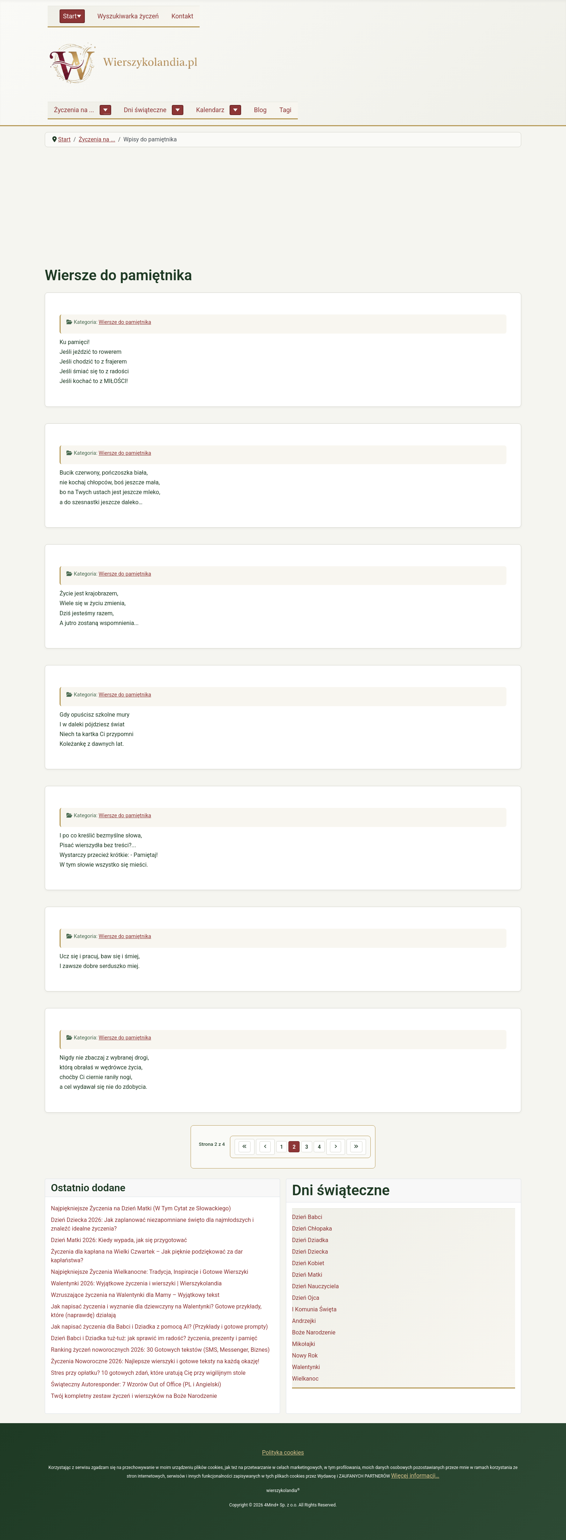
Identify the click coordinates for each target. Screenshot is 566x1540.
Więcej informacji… (415, 1475)
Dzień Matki (307, 1275)
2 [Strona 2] (293, 1147)
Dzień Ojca (305, 1298)
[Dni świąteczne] (177, 110)
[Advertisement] (283, 207)
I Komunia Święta (314, 1310)
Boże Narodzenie (313, 1333)
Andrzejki (304, 1321)
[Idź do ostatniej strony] (358, 1147)
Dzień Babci (307, 1217)
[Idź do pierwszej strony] (242, 1147)
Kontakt (182, 16)
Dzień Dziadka (310, 1240)
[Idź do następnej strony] (337, 1147)
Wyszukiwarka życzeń (128, 16)
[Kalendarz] (235, 110)
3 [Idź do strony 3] (306, 1147)
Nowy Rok (305, 1356)
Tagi (285, 110)
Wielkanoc (305, 1379)
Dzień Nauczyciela (315, 1287)
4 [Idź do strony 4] (319, 1147)
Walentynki (306, 1367)
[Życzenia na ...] (105, 110)
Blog (260, 110)
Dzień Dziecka (310, 1252)
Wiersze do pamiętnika (125, 322)
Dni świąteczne (145, 110)
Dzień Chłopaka (312, 1229)
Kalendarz (210, 110)
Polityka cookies (283, 1452)
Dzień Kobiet (308, 1263)
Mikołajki (303, 1344)
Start (70, 16)
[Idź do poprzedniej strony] (264, 1147)
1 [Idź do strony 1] (280, 1147)
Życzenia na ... (74, 110)
